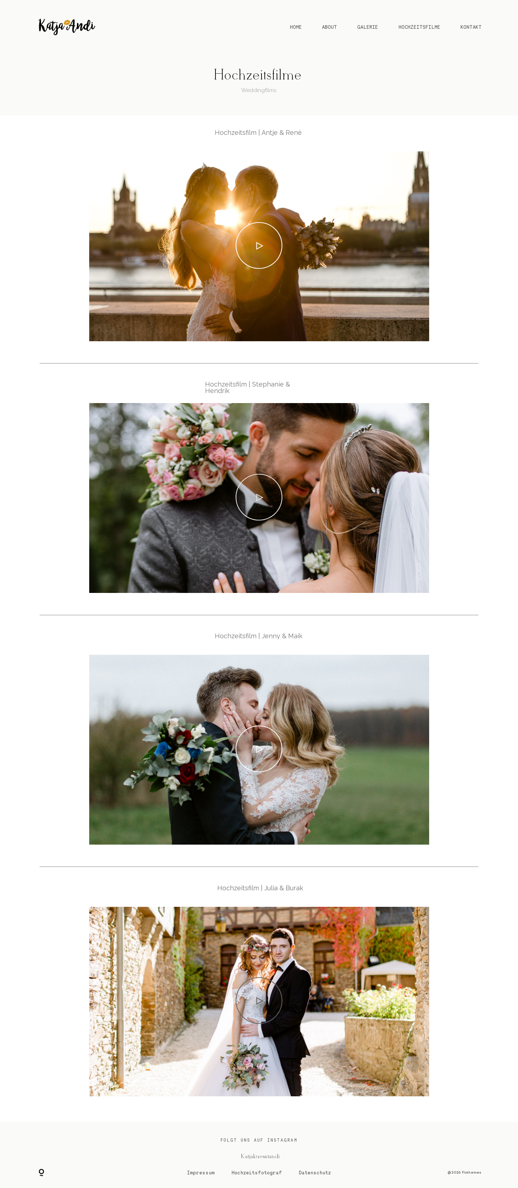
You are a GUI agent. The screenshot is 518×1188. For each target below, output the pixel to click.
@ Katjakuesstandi (259, 1156)
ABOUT (329, 27)
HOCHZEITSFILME (419, 27)
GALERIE (367, 27)
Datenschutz (315, 1172)
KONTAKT (471, 27)
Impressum (201, 1172)
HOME (296, 27)
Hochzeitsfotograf (257, 1172)
